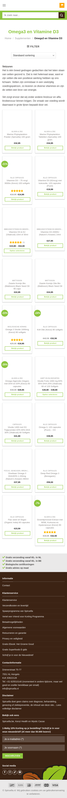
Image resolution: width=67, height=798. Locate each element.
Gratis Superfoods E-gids (14, 649)
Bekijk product (17, 148)
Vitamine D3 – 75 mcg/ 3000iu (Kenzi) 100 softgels (17, 181)
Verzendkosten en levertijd (15, 605)
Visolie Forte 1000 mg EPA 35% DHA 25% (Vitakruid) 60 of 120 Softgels (49, 383)
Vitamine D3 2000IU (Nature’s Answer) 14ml (50, 233)
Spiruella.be (8, 721)
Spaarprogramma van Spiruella (17, 611)
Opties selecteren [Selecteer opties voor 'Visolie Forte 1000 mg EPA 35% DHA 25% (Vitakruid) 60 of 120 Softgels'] (49, 394)
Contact (6, 585)
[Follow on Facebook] (4, 772)
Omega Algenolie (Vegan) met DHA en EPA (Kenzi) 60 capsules (17, 383)
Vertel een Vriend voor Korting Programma (23, 616)
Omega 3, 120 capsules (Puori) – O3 (50, 428)
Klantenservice (9, 600)
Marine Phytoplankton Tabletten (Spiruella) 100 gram (50, 137)
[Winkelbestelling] (33, 55)
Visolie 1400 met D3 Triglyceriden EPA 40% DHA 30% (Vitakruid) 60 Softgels (17, 430)
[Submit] (62, 15)
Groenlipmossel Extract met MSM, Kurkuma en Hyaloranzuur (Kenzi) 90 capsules (50, 524)
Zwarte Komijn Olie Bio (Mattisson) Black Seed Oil (49, 284)
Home (8, 38)
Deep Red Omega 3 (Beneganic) (50, 474)
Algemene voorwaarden (14, 627)
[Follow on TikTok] (14, 772)
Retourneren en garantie (14, 633)
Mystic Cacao (38, 721)
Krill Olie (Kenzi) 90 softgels (50, 330)
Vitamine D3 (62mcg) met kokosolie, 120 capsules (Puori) (50, 183)
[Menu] (4, 5)
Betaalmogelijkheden (12, 622)
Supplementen (23, 38)
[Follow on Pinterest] (20, 772)
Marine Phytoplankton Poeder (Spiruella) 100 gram (17, 135)
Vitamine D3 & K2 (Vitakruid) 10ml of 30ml (17, 233)
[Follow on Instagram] (10, 772)
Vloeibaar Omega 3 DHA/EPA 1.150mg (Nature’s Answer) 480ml (17, 476)
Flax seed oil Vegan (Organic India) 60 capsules (17, 521)
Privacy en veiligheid (12, 638)
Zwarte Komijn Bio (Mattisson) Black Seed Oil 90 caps (17, 286)
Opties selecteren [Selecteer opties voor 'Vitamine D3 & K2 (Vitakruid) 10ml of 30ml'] (17, 251)
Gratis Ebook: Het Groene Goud (18, 644)
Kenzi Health (21, 721)
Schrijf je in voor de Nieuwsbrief (17, 655)
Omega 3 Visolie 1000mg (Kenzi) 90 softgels (17, 330)
